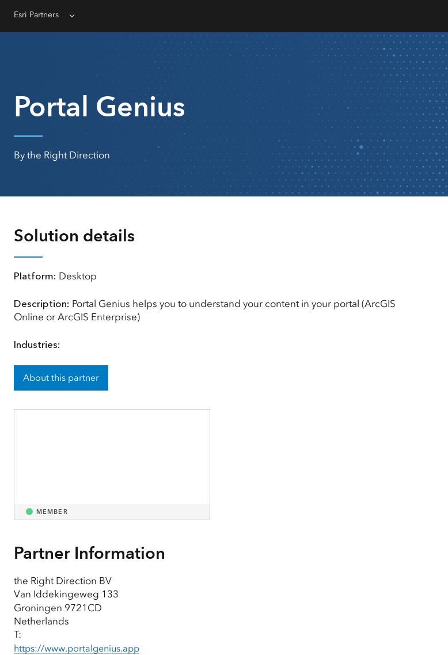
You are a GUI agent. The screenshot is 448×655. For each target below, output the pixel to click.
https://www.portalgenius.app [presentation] (80, 648)
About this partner (61, 377)
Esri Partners (38, 15)
